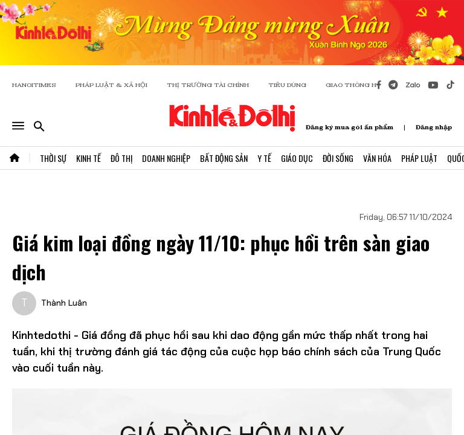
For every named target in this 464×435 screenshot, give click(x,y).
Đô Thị (121, 158)
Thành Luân (64, 302)
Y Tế (264, 158)
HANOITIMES (34, 85)
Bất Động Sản (224, 158)
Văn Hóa (377, 158)
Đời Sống (338, 158)
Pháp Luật (419, 158)
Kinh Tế (88, 158)
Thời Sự (53, 158)
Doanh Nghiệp (166, 158)
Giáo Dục (297, 158)
